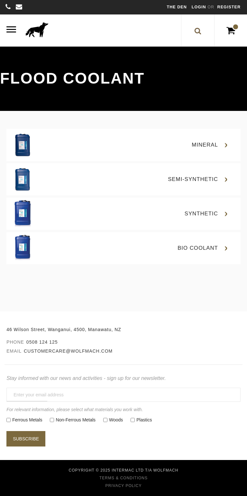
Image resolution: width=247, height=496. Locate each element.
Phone (15, 342)
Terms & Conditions (123, 478)
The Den (177, 7)
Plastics (144, 419)
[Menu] (11, 30)
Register (229, 7)
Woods (116, 419)
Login (199, 7)
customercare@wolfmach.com (68, 351)
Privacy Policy (123, 485)
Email (14, 351)
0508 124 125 (42, 342)
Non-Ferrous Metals (76, 419)
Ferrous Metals (27, 419)
